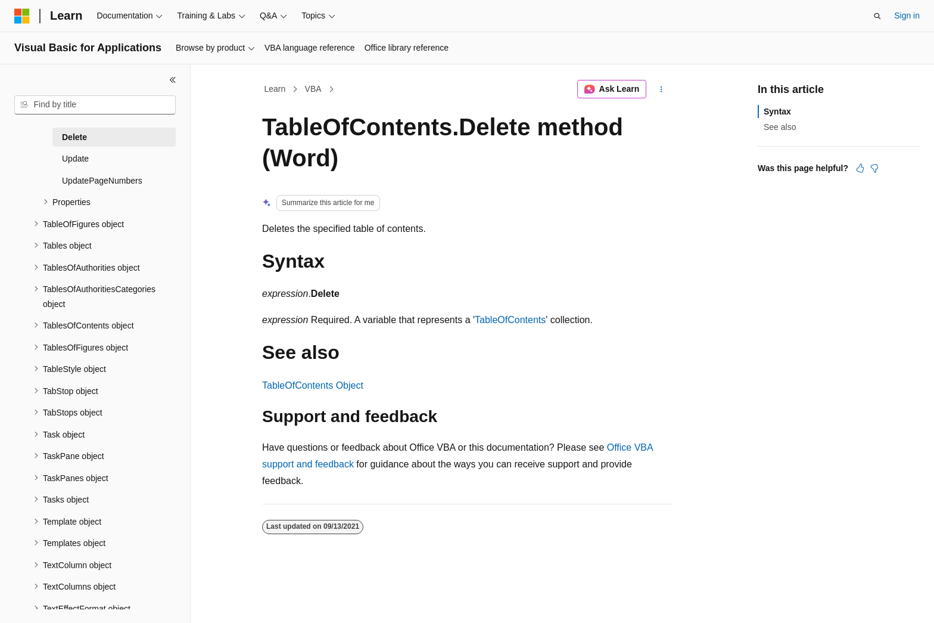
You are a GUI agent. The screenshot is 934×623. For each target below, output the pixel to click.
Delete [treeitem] (74, 137)
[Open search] (877, 16)
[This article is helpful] (860, 168)
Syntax (777, 111)
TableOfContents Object (312, 385)
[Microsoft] (22, 16)
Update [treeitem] (75, 158)
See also (780, 127)
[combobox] (95, 104)
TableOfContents (510, 320)
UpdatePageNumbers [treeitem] (102, 180)
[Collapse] (172, 80)
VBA (313, 89)
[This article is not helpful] (874, 168)
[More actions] (661, 89)
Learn (275, 89)
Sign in (907, 15)
